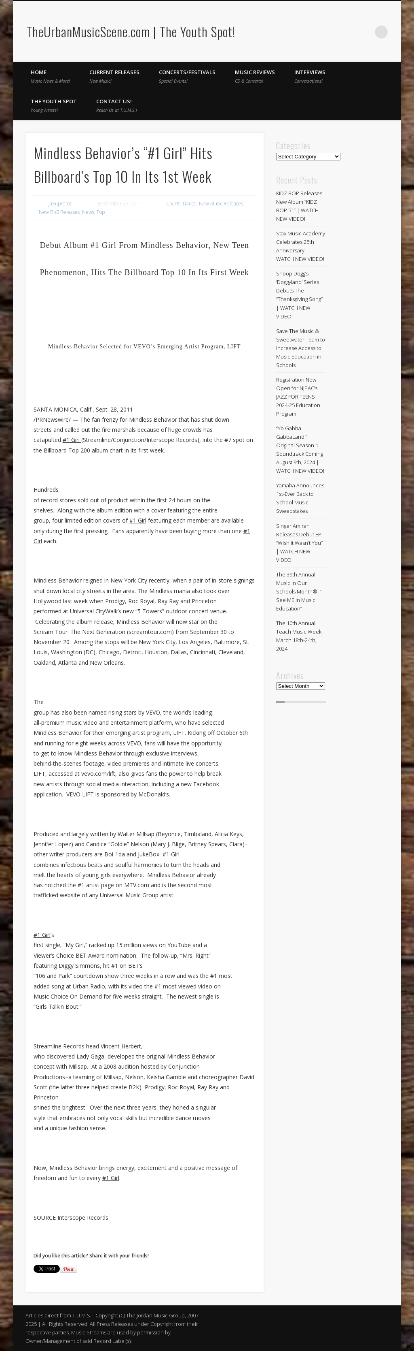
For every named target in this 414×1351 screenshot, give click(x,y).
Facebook (348, 32)
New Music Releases (221, 203)
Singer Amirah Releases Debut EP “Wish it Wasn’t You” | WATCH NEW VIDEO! (299, 542)
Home (50, 76)
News (88, 212)
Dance (189, 203)
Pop (101, 212)
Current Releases (114, 76)
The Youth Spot (54, 105)
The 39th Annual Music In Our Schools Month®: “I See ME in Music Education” (299, 591)
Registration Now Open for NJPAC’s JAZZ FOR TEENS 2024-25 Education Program (298, 396)
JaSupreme (61, 203)
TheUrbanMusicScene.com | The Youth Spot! (130, 31)
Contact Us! (116, 105)
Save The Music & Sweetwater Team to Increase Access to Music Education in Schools (300, 348)
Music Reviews (255, 76)
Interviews (309, 76)
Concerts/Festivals (187, 76)
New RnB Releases (59, 212)
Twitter (364, 32)
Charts (173, 203)
